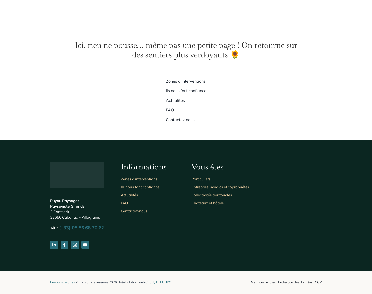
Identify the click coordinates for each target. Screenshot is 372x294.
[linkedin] (54, 245)
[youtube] (85, 245)
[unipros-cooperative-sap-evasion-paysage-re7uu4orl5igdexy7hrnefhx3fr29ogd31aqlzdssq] (285, 233)
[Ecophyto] (285, 196)
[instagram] (75, 245)
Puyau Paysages (62, 282)
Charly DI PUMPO (158, 282)
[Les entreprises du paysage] (285, 169)
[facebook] (64, 245)
